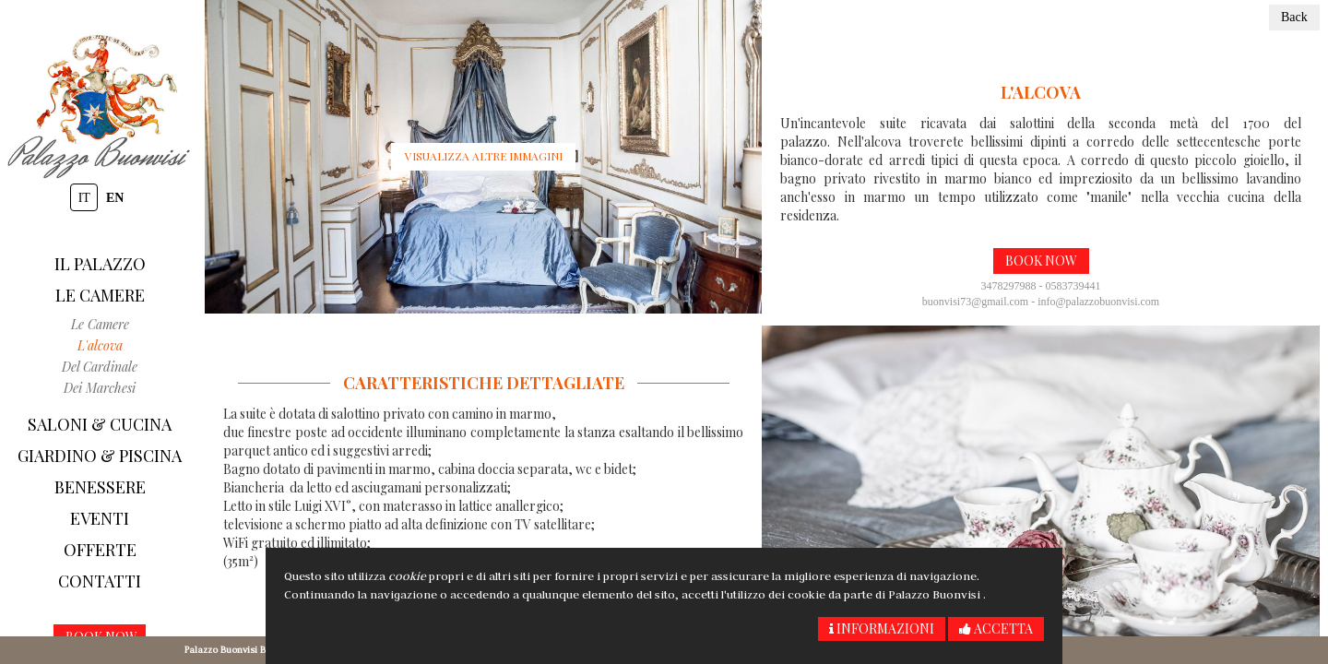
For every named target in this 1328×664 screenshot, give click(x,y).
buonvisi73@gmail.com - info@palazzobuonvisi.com (1040, 301)
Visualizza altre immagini (484, 155)
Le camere (100, 295)
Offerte (100, 550)
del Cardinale (99, 366)
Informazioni (881, 628)
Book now (1041, 260)
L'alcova (100, 345)
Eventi (99, 518)
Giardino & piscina (100, 456)
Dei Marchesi (100, 388)
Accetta (996, 628)
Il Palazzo (100, 264)
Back (1294, 17)
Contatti (99, 581)
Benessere (100, 487)
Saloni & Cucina (100, 424)
